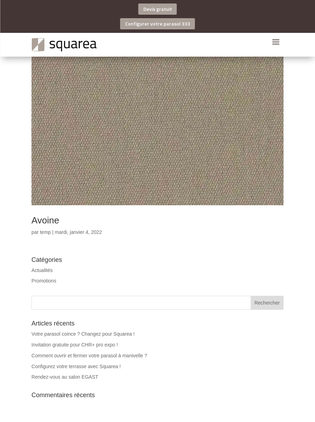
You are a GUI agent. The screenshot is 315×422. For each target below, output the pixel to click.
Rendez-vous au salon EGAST (64, 377)
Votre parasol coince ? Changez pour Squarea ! (83, 334)
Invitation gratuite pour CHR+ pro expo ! (74, 345)
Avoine (45, 220)
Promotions (43, 281)
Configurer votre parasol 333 (157, 23)
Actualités (42, 270)
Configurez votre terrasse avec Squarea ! (76, 366)
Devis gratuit (157, 9)
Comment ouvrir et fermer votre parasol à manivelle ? (89, 355)
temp (45, 232)
